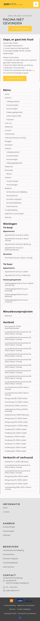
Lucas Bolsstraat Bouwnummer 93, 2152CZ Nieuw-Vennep (18, 349)
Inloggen (8, 141)
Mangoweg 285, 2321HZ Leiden (16, 476)
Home (7, 94)
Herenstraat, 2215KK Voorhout (16, 405)
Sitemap (8, 217)
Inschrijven (9, 145)
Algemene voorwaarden (14, 214)
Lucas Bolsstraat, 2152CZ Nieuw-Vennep (17, 388)
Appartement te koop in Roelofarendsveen (14, 249)
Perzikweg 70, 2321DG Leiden (15, 444)
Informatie (9, 170)
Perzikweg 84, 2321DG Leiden (15, 451)
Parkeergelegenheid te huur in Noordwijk (16, 290)
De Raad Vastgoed (13, 199)
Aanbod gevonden (13, 116)
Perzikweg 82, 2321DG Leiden (15, 447)
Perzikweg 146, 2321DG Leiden (16, 433)
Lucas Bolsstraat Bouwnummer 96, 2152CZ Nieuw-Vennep (18, 366)
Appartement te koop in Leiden (17, 235)
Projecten (10, 119)
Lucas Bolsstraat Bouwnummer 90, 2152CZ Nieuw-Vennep (18, 338)
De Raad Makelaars (13, 203)
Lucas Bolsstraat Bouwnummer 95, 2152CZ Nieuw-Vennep (18, 360)
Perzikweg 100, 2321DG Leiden (16, 429)
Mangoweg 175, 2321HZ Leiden (16, 418)
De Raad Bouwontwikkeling (16, 192)
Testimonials (9, 134)
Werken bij (9, 127)
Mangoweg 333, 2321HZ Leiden (16, 422)
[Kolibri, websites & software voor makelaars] (20, 617)
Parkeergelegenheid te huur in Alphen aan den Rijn (19, 284)
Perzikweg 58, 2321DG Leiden (15, 440)
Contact (8, 130)
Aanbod (8, 98)
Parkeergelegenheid (14, 163)
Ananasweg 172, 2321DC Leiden (16, 402)
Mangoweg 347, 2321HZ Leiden (16, 426)
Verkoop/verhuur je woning (15, 138)
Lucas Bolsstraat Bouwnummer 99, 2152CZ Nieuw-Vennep (18, 383)
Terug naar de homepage (20, 29)
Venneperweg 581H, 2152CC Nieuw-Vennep (18, 488)
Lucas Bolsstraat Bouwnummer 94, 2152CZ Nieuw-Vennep (18, 355)
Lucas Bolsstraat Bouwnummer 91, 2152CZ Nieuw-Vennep (18, 344)
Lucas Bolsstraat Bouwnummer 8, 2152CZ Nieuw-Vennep (17, 466)
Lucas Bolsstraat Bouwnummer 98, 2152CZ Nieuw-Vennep (18, 377)
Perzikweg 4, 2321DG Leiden (15, 436)
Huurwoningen (12, 109)
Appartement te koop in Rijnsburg (18, 244)
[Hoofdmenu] (35, 4)
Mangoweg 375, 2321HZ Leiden (16, 484)
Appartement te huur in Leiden (16, 272)
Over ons (8, 123)
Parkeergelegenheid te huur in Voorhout (16, 301)
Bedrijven (8, 188)
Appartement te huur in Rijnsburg (17, 275)
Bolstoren (8, 316)
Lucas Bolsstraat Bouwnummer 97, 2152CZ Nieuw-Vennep (18, 372)
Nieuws (9, 174)
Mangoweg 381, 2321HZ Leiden (16, 398)
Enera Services (12, 206)
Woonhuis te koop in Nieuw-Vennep (19, 258)
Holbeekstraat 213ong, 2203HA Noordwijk (16, 410)
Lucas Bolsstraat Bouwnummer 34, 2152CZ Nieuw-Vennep (18, 333)
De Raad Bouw (12, 195)
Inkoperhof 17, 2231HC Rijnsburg (16, 462)
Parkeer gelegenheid (14, 112)
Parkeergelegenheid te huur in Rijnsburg (16, 295)
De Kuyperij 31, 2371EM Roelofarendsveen (13, 327)
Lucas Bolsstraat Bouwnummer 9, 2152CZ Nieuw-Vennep (17, 472)
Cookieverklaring (11, 210)
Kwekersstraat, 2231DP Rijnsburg (17, 415)
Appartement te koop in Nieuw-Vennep (17, 240)
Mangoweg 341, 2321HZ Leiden (16, 480)
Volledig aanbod (13, 101)
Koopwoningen (12, 105)
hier (33, 70)
